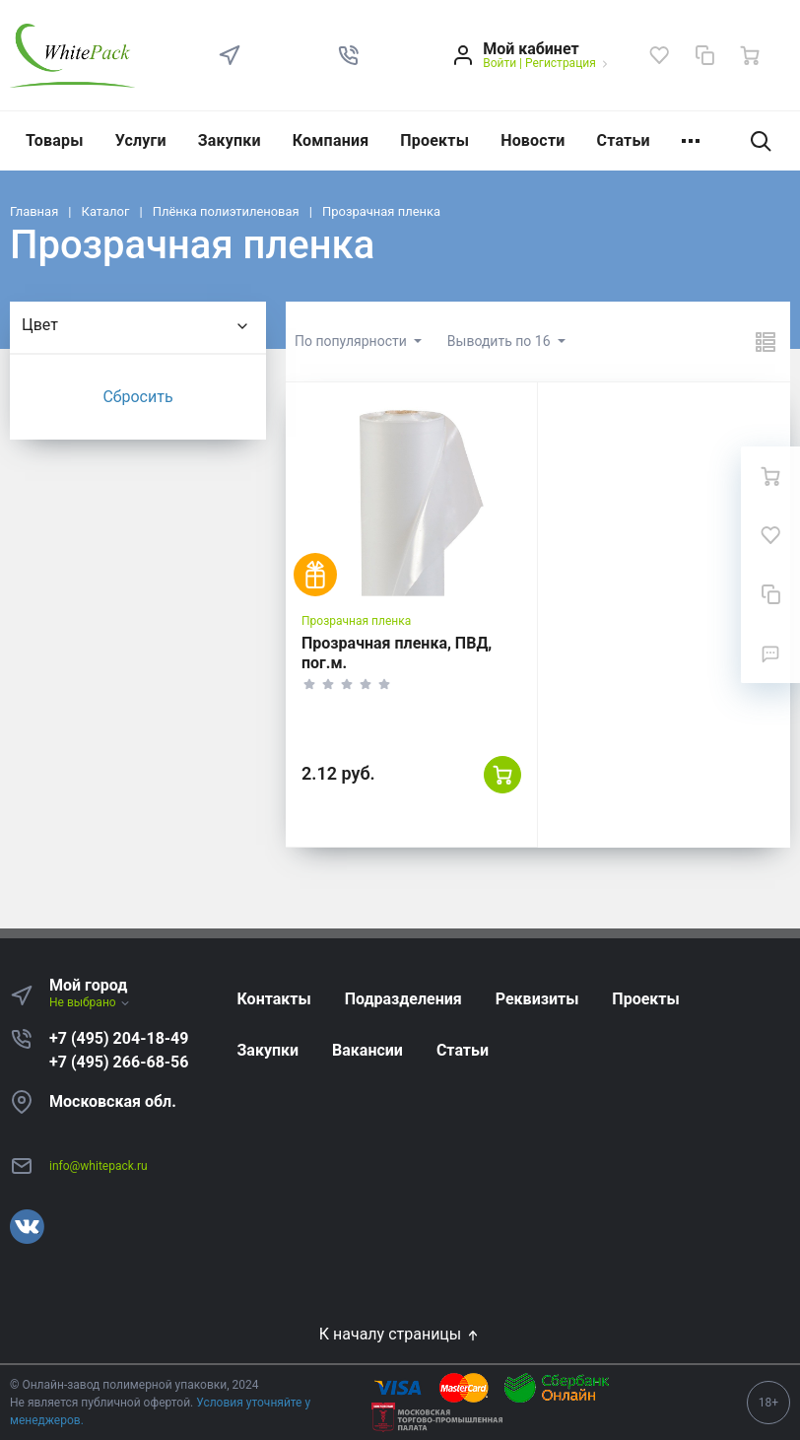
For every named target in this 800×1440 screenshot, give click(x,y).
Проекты (434, 140)
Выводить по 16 (500, 341)
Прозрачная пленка (356, 621)
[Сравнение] (704, 55)
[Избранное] (659, 55)
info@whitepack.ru (98, 1166)
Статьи (623, 140)
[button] (348, 55)
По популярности (352, 341)
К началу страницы (400, 1334)
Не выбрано (90, 1002)
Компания (331, 140)
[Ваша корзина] (749, 55)
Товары (55, 140)
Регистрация (560, 63)
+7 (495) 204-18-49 (118, 1038)
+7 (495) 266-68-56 (118, 1062)
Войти (499, 63)
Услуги (141, 140)
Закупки (229, 140)
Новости (532, 140)
